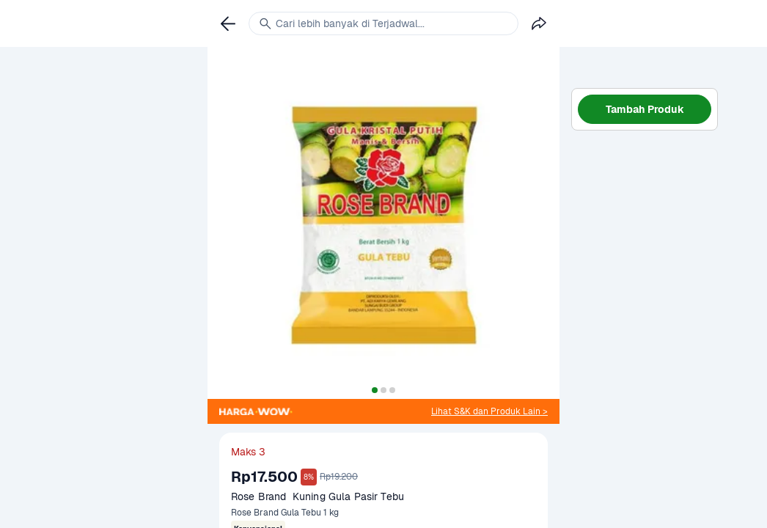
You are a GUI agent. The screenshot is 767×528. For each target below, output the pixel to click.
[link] (489, 411)
